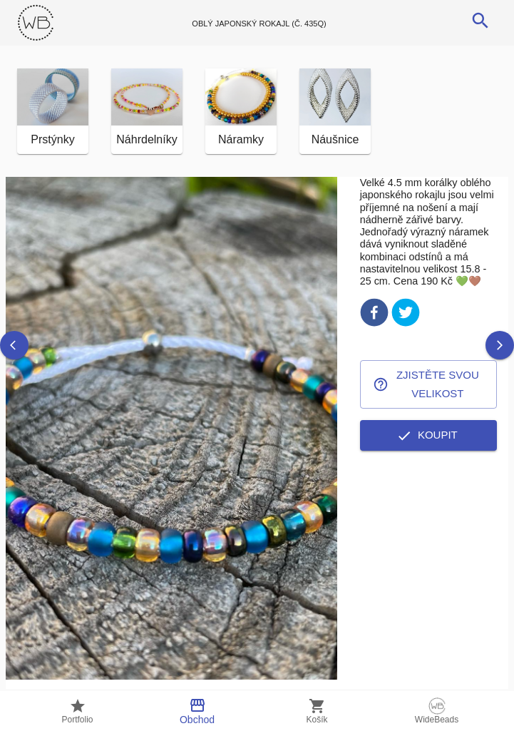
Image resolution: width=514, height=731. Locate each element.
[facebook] (374, 315)
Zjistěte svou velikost (428, 385)
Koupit (428, 435)
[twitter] (405, 315)
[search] (480, 20)
